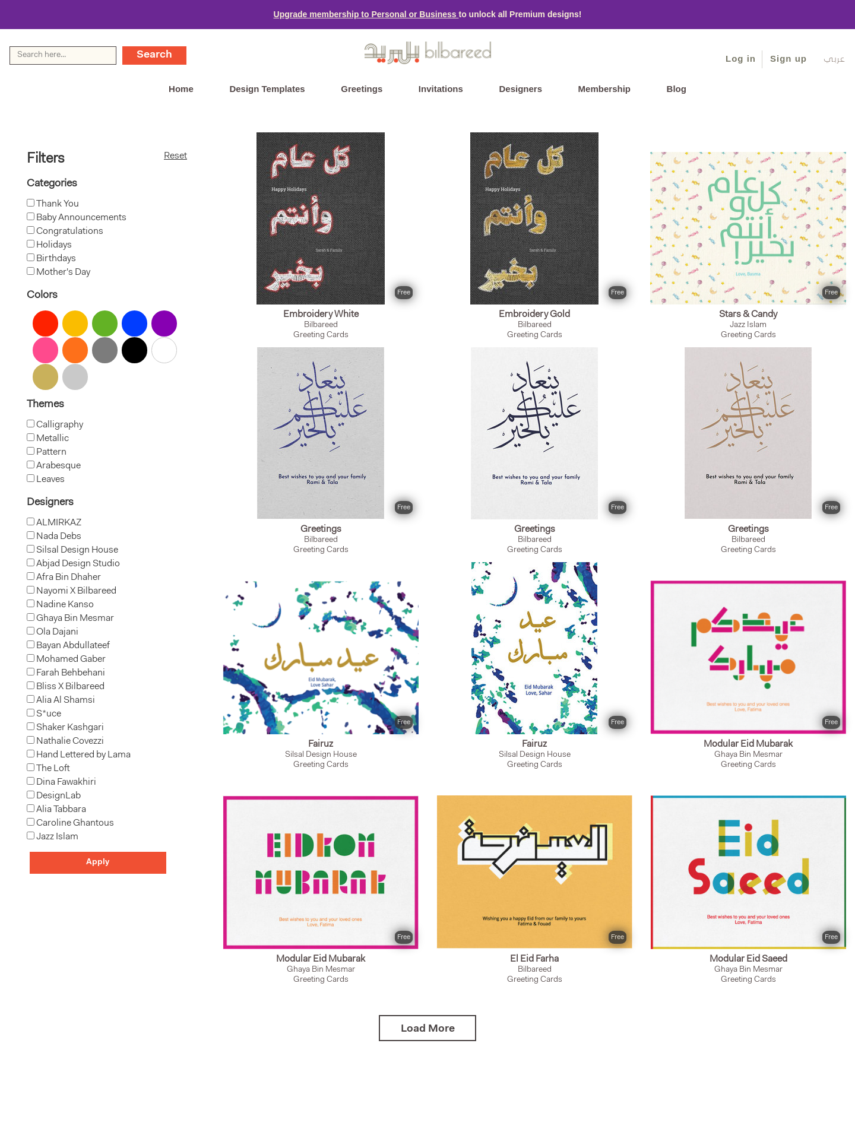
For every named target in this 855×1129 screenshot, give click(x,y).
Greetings (361, 89)
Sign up (788, 58)
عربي (835, 59)
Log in (741, 58)
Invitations (441, 89)
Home (181, 89)
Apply (97, 862)
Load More (428, 1029)
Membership (604, 89)
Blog (676, 89)
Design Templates (267, 89)
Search (154, 55)
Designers (520, 89)
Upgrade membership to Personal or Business (366, 14)
